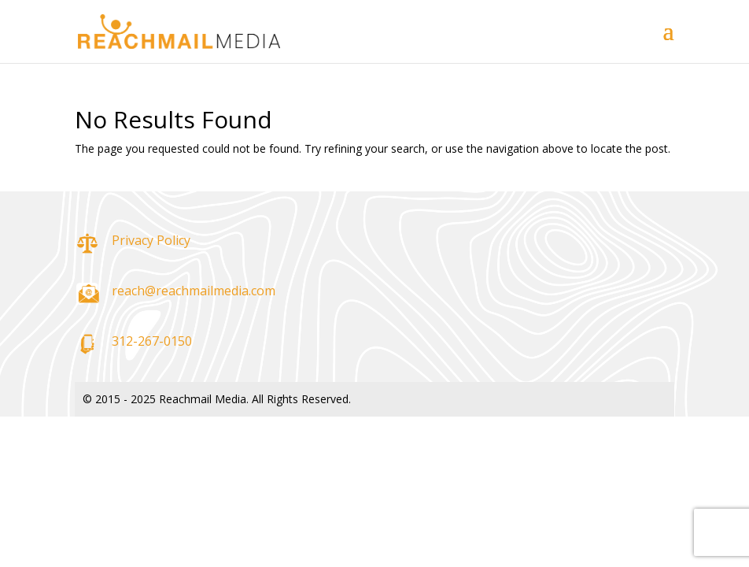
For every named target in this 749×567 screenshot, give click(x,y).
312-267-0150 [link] (152, 341)
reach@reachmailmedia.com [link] (193, 290)
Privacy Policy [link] (151, 240)
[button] (668, 41)
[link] (179, 30)
